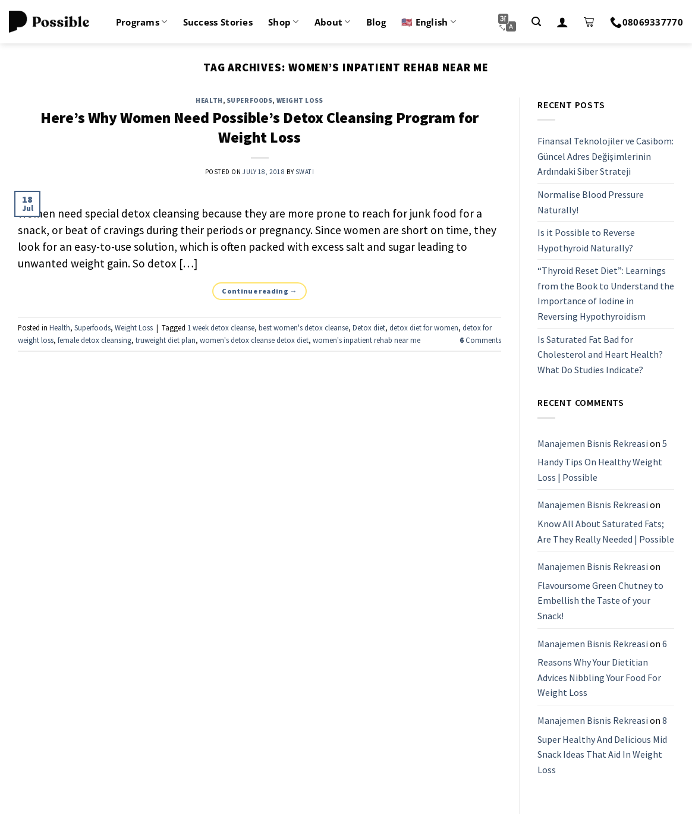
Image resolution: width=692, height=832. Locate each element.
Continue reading (259, 291)
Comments (480, 340)
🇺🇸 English (428, 22)
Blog (376, 22)
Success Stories (218, 22)
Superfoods (250, 100)
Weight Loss (299, 100)
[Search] (536, 21)
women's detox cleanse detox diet (254, 340)
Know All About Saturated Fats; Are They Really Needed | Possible (605, 531)
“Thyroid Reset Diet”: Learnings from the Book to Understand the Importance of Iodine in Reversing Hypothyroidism (605, 294)
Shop (283, 22)
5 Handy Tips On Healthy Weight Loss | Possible (602, 460)
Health (209, 100)
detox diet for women (423, 327)
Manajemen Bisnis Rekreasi (592, 443)
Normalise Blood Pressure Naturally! (590, 202)
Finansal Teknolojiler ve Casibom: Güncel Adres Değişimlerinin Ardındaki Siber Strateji (605, 156)
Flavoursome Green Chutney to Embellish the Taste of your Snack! (600, 600)
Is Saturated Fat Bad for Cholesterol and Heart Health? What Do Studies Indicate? (600, 354)
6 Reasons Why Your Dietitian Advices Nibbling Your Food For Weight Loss (602, 668)
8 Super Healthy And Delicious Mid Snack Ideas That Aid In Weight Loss (602, 745)
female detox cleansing (94, 340)
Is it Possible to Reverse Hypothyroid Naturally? (586, 240)
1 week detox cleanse (220, 327)
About (332, 22)
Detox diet (369, 327)
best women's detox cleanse (303, 327)
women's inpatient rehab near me (366, 340)
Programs (142, 22)
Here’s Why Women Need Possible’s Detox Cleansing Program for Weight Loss (259, 127)
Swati (304, 172)
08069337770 (646, 22)
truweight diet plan (166, 340)
